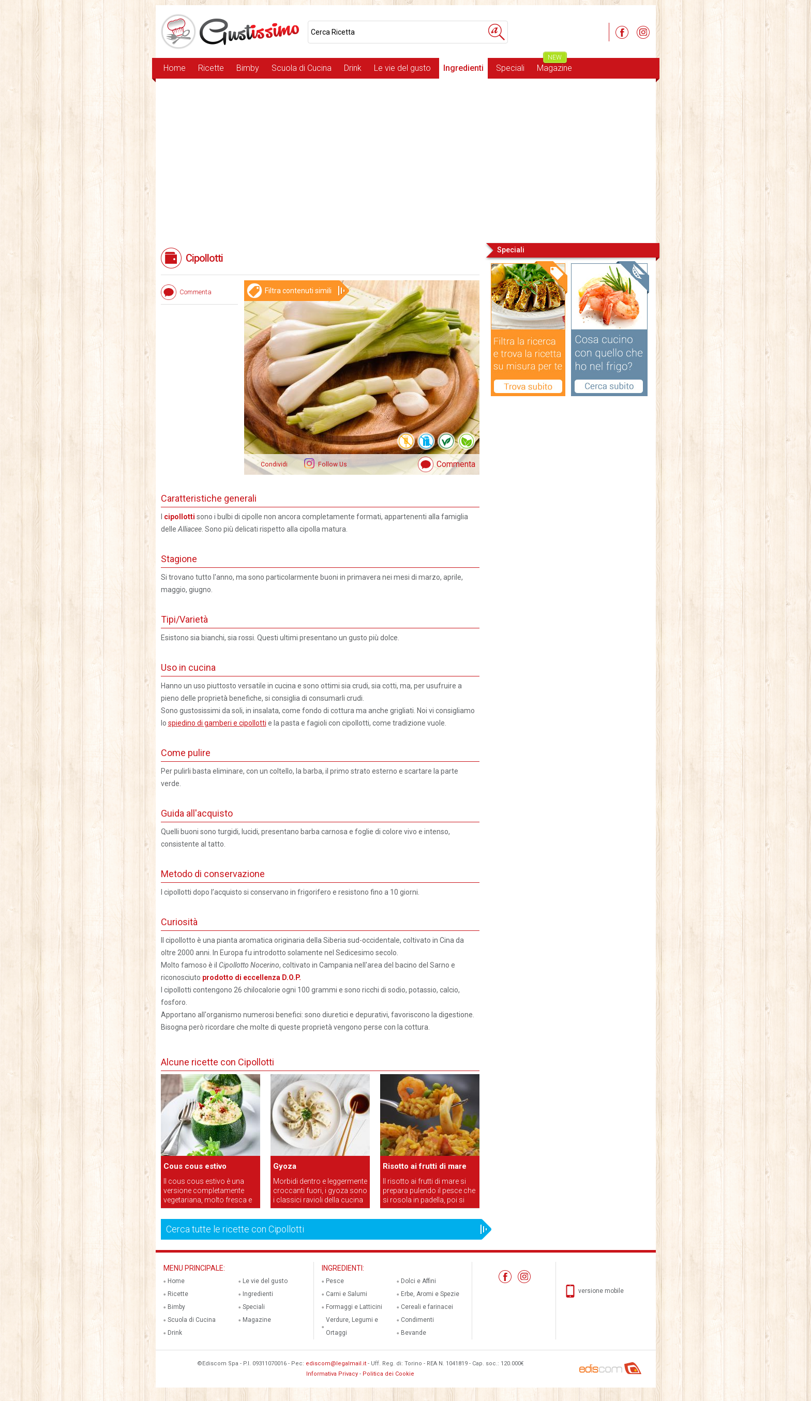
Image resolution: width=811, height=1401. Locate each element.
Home (174, 68)
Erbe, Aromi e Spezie (430, 1294)
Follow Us (332, 464)
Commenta (456, 464)
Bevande (413, 1332)
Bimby (247, 68)
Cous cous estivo (195, 1166)
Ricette (211, 68)
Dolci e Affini (418, 1281)
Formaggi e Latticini (354, 1306)
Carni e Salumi (346, 1294)
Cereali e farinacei (427, 1306)
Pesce (335, 1281)
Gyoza (284, 1166)
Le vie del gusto (402, 68)
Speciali (510, 68)
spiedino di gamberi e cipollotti (217, 723)
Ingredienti (463, 68)
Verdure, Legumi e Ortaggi (352, 1326)
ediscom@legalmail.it (336, 1363)
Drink (353, 68)
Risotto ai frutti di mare (425, 1166)
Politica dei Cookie (388, 1373)
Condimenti (417, 1319)
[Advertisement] (406, 159)
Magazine (554, 65)
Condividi (274, 464)
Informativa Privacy (332, 1373)
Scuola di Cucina (302, 68)
